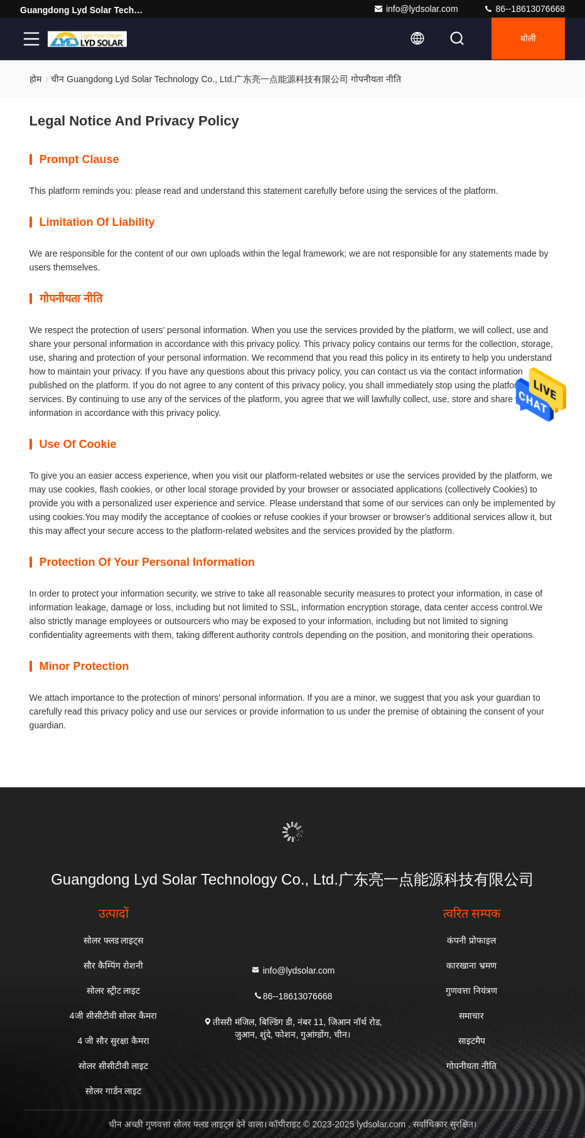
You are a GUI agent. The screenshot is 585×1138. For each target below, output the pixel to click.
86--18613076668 (524, 9)
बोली (527, 39)
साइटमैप (471, 1041)
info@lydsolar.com (415, 9)
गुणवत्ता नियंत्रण (471, 991)
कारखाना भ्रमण (471, 965)
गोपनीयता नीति (471, 1066)
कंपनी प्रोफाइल (471, 940)
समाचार (471, 1016)
